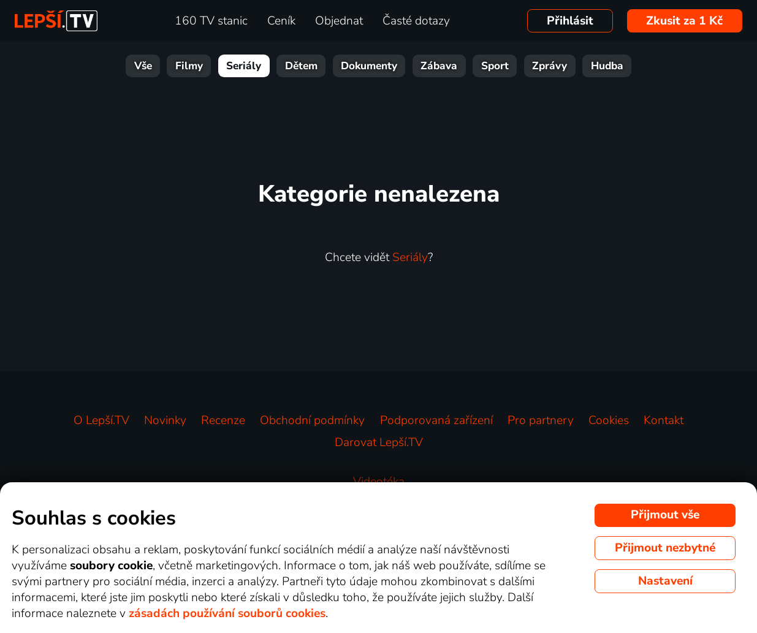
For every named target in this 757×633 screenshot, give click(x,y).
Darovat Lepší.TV (379, 442)
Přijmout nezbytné (665, 548)
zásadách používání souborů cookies (227, 613)
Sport (495, 66)
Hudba (607, 66)
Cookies (608, 420)
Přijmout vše (665, 515)
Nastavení (665, 581)
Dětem (301, 66)
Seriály (243, 66)
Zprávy (549, 66)
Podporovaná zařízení (436, 420)
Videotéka (379, 482)
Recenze (223, 420)
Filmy (189, 66)
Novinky (165, 420)
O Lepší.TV (101, 420)
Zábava (438, 66)
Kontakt (663, 420)
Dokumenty (369, 66)
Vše (143, 66)
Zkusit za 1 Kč (684, 21)
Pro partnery (541, 420)
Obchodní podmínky (312, 420)
